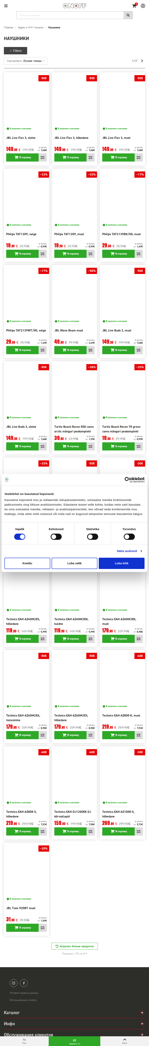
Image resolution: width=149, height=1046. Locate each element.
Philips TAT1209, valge (21, 234)
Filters (15, 50)
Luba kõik (121, 563)
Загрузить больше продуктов (77, 946)
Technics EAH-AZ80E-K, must (121, 715)
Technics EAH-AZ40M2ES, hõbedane (23, 621)
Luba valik (74, 563)
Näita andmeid (127, 551)
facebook (24, 983)
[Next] (142, 61)
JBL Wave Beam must (68, 330)
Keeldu (27, 563)
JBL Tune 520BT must (20, 908)
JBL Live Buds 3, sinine (21, 427)
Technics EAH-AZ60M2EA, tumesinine (23, 717)
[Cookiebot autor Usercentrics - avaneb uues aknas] (128, 480)
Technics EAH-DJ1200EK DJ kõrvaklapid (72, 814)
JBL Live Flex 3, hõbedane (71, 138)
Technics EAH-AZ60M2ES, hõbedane (71, 717)
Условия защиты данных (24, 993)
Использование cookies (23, 1000)
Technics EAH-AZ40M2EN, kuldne (71, 621)
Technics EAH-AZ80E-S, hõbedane (21, 814)
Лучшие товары (34, 61)
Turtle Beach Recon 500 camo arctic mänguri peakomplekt (74, 429)
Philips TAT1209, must (69, 234)
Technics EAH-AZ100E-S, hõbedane (118, 814)
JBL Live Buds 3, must (116, 330)
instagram (13, 983)
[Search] (74, 15)
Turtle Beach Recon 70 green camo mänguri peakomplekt (121, 429)
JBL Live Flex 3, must (116, 138)
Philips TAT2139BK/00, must (121, 234)
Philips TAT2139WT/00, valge (26, 330)
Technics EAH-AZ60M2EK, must (119, 621)
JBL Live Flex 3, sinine (21, 138)
